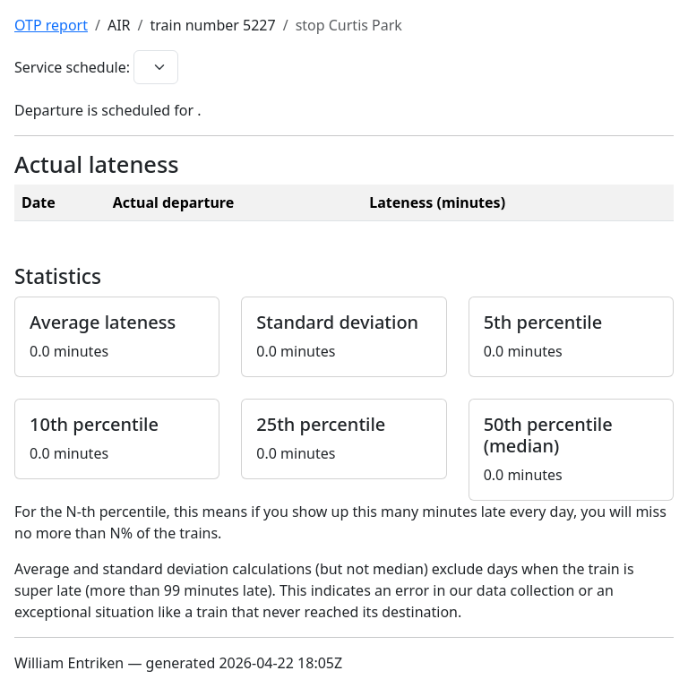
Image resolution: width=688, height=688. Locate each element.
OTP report (51, 25)
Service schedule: (72, 67)
